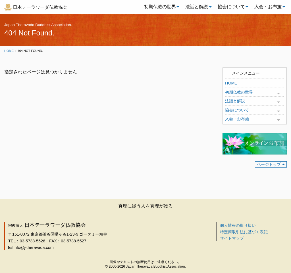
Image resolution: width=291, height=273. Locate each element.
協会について (231, 6)
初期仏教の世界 (160, 6)
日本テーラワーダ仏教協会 (40, 7)
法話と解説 (196, 6)
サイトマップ (232, 238)
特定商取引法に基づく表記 (244, 232)
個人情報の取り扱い (238, 225)
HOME (231, 83)
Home (9, 50)
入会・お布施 (268, 6)
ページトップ (269, 164)
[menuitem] (160, 6)
